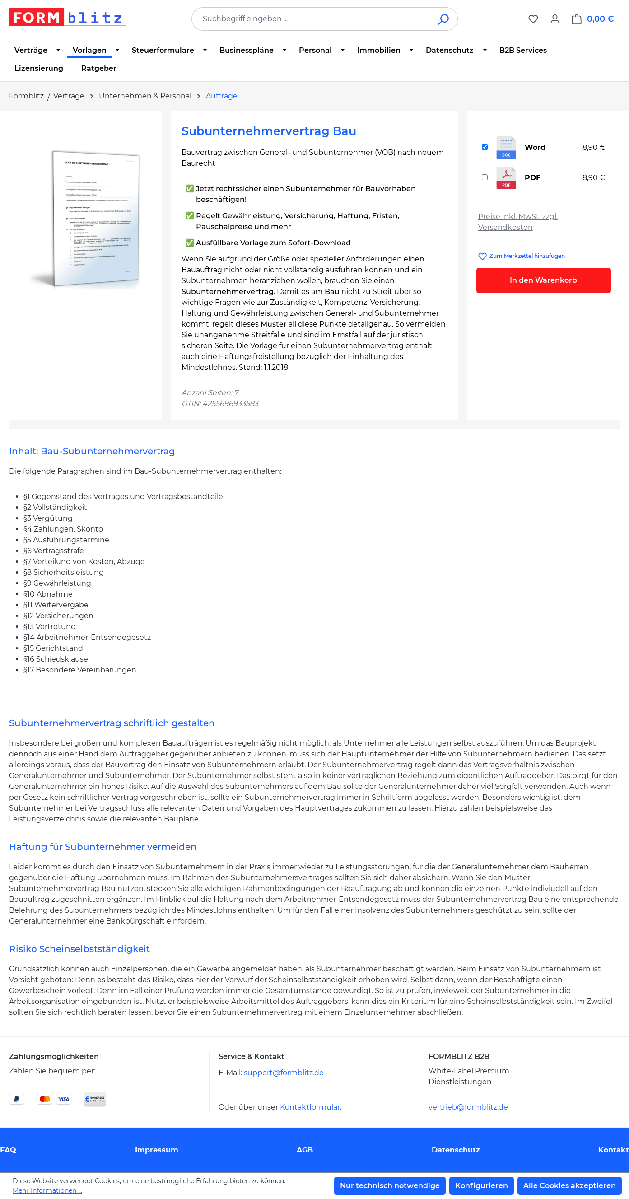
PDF (532, 177)
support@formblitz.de (284, 1072)
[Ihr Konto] (555, 19)
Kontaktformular (310, 1107)
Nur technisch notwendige (390, 1185)
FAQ (8, 1150)
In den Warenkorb (543, 280)
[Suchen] (444, 19)
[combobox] (311, 19)
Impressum (156, 1150)
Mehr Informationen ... (47, 1190)
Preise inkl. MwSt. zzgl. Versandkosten (518, 222)
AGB (305, 1150)
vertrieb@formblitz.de (468, 1107)
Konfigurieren (481, 1185)
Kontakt (613, 1150)
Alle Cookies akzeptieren (569, 1185)
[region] (85, 219)
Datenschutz (456, 1150)
